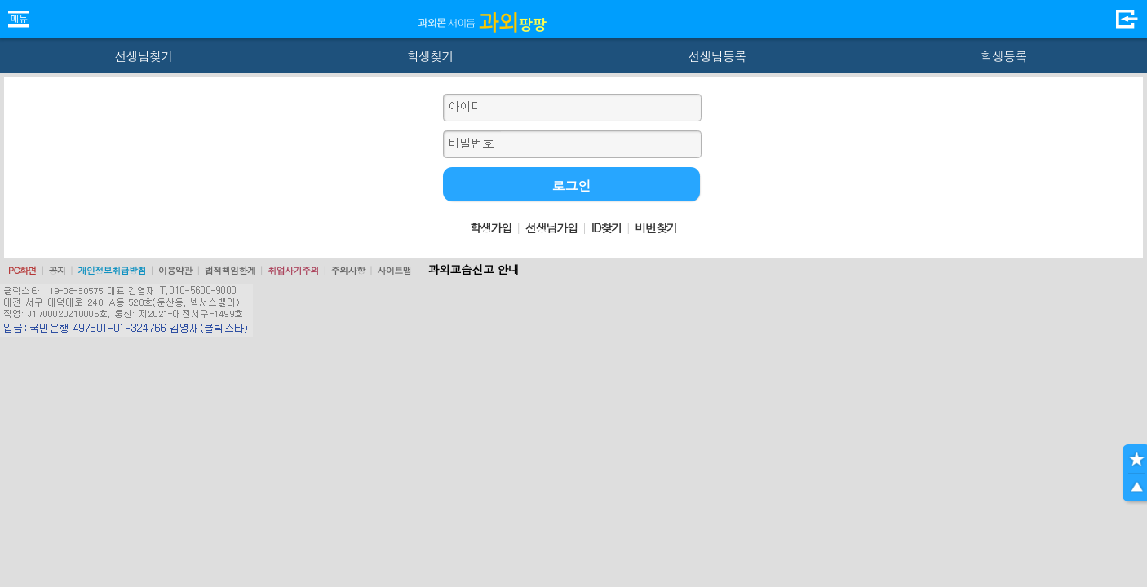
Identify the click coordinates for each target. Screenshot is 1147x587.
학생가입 (491, 227)
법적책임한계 (230, 270)
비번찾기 (656, 227)
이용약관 (175, 270)
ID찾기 (606, 227)
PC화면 (22, 270)
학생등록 (1004, 55)
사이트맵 (394, 270)
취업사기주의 (293, 270)
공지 (57, 270)
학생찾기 (430, 55)
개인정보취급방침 (112, 270)
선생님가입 (551, 227)
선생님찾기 (143, 55)
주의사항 (348, 270)
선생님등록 (717, 55)
